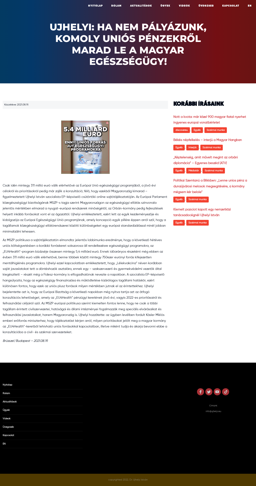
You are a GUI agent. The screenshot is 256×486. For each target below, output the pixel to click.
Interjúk (192, 147)
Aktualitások (141, 6)
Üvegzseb (206, 6)
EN (250, 6)
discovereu (181, 130)
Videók (184, 6)
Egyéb (197, 130)
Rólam (116, 6)
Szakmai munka (216, 130)
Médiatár (193, 170)
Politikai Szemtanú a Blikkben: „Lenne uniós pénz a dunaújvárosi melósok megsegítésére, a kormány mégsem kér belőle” (210, 186)
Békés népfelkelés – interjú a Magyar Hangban (207, 140)
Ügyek (165, 6)
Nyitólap (95, 6)
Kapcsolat (230, 6)
